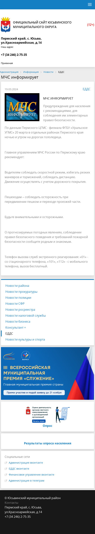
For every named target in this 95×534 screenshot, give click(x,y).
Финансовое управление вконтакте (31, 474)
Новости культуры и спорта (25, 339)
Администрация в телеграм (26, 480)
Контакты (11, 503)
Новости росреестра (20, 310)
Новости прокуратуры (21, 292)
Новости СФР (15, 304)
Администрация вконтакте (26, 462)
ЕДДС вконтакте (19, 468)
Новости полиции (18, 298)
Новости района (17, 286)
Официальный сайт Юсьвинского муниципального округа (47, 25)
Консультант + (15, 327)
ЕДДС (84, 89)
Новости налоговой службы (25, 315)
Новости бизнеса (17, 321)
